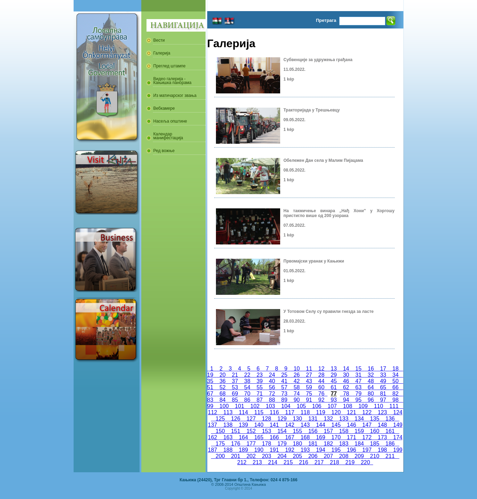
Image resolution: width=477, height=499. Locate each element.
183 (343, 444)
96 (371, 400)
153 (266, 431)
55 (259, 387)
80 (371, 394)
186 (390, 444)
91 (309, 400)
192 (289, 450)
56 (272, 387)
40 (272, 381)
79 (358, 394)
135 (374, 419)
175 (220, 444)
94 (346, 400)
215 (288, 462)
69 (235, 394)
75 (309, 394)
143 (305, 425)
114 (243, 412)
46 (346, 381)
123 (382, 412)
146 (351, 425)
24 (272, 375)
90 (297, 400)
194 (320, 450)
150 (220, 431)
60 (321, 387)
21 (235, 375)
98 (395, 400)
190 (258, 450)
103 (270, 406)
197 (367, 450)
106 (316, 406)
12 (321, 369)
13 (334, 369)
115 (258, 412)
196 (351, 450)
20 (222, 375)
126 (235, 419)
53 (235, 387)
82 (395, 394)
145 (336, 425)
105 (301, 406)
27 (309, 375)
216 (303, 462)
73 (284, 394)
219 (350, 462)
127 (251, 419)
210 (374, 456)
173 (382, 437)
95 (358, 400)
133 (343, 419)
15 (358, 369)
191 (274, 450)
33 (383, 375)
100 (224, 406)
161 (390, 431)
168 (305, 437)
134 (359, 419)
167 (289, 437)
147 (367, 425)
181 (312, 444)
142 (289, 425)
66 (395, 387)
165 (258, 437)
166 (274, 437)
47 (358, 381)
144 (320, 425)
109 (363, 406)
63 (358, 387)
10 (297, 369)
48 (371, 381)
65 (383, 387)
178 (266, 444)
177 (251, 444)
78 (346, 394)
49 (383, 381)
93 (333, 400)
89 (284, 400)
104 (285, 406)
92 (321, 400)
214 (272, 462)
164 (243, 437)
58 (297, 387)
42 (297, 381)
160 (374, 431)
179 (282, 444)
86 (247, 400)
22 (247, 375)
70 (247, 394)
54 (247, 387)
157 (328, 431)
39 (259, 381)
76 (321, 394)
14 (346, 369)
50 (395, 381)
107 (332, 406)
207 (328, 456)
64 (371, 387)
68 (222, 394)
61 (333, 387)
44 (321, 381)
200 (220, 456)
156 (312, 431)
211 (390, 456)
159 (359, 431)
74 (297, 394)
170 (336, 437)
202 (251, 456)
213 (257, 462)
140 (258, 425)
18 (395, 369)
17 (383, 369)
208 (343, 456)
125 (220, 419)
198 (382, 450)
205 (297, 456)
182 (328, 444)
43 (309, 381)
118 (305, 412)
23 (259, 375)
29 (333, 375)
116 (274, 412)
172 (367, 437)
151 (235, 431)
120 (336, 412)
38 (247, 381)
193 (305, 450)
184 (359, 444)
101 (239, 406)
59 (309, 387)
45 (333, 381)
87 (259, 400)
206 (312, 456)
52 (222, 387)
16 (371, 369)
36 (222, 381)
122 (367, 412)
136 (390, 419)
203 (266, 456)
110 (378, 406)
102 (254, 406)
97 (383, 400)
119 (320, 412)
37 (235, 381)
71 (259, 394)
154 (282, 431)
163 (227, 437)
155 (297, 431)
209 (359, 456)
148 (382, 425)
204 (282, 456)
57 (284, 387)
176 (235, 444)
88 (272, 400)
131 (312, 419)
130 (297, 419)
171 (351, 437)
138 (227, 425)
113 (227, 412)
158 (343, 431)
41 (284, 381)
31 (358, 375)
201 (235, 456)
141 (274, 425)
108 (347, 406)
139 (243, 425)
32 (371, 375)
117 (289, 412)
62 (346, 387)
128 (266, 419)
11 (309, 369)
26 (297, 375)
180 (297, 444)
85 (235, 400)
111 (394, 406)
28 (321, 375)
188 (227, 450)
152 (251, 431)
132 (328, 419)
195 (336, 450)
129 (282, 419)
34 (395, 375)
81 (383, 394)
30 (346, 375)
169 (320, 437)
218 (334, 462)
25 (284, 375)
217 (319, 462)
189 (243, 450)
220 (365, 462)
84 (222, 400)
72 (272, 394)
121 (351, 412)
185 (374, 444)
